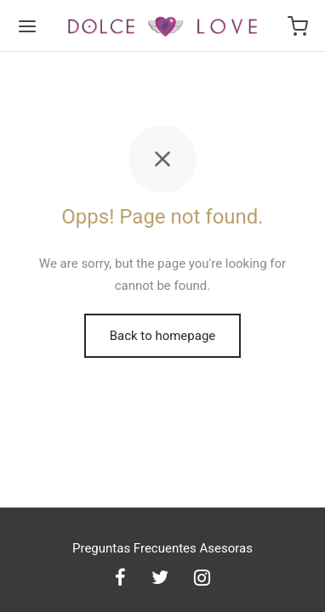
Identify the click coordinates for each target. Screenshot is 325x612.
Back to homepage (163, 335)
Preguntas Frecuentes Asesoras (162, 548)
